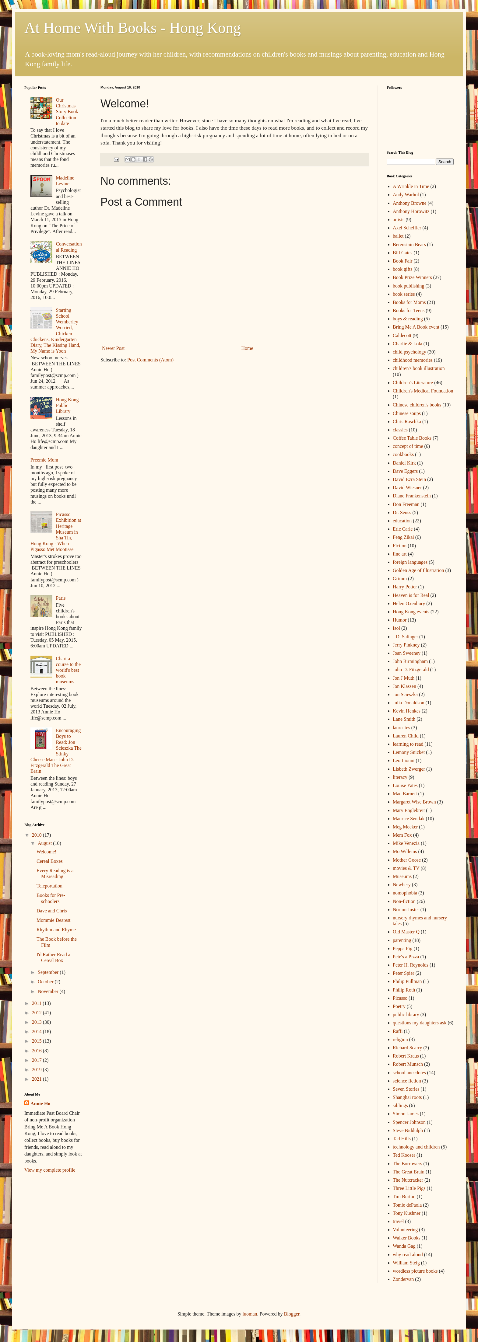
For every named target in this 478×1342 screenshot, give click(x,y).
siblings (400, 1105)
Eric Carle (403, 529)
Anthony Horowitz (411, 211)
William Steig (406, 1262)
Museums (402, 876)
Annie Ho (40, 1103)
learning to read (408, 744)
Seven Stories (406, 1089)
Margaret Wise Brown (414, 801)
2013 (37, 1022)
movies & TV (406, 868)
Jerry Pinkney (406, 644)
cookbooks (403, 454)
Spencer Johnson (409, 1122)
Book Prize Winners (412, 277)
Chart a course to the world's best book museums (68, 670)
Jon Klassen (404, 686)
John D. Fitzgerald (411, 669)
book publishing (408, 285)
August (45, 843)
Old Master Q (406, 931)
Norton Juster (406, 909)
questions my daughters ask (419, 1022)
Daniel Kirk (404, 462)
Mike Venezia (406, 843)
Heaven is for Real (411, 595)
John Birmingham (410, 661)
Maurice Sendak (408, 818)
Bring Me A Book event (416, 326)
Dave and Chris (52, 910)
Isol (396, 628)
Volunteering (405, 1229)
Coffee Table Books (412, 438)
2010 (37, 835)
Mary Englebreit (409, 810)
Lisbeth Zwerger (409, 769)
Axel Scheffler (407, 227)
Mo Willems (405, 851)
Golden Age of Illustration (418, 570)
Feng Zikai (403, 537)
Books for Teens (408, 310)
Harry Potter (405, 586)
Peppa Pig (402, 948)
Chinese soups (407, 413)
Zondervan (403, 1279)
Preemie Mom (44, 459)
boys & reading (408, 318)
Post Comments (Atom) (150, 359)
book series (404, 294)
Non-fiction (404, 901)
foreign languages (410, 562)
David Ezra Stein (409, 479)
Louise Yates (405, 785)
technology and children (416, 1146)
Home (247, 348)
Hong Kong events (411, 611)
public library (406, 1014)
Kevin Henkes (406, 710)
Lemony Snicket (409, 752)
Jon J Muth (403, 678)
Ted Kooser (404, 1155)
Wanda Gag (404, 1246)
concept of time (408, 446)
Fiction (399, 545)
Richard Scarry (407, 1047)
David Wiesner (407, 487)
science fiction (407, 1080)
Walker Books (406, 1237)
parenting (402, 940)
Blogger (292, 1313)
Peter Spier (403, 973)
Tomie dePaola (407, 1205)
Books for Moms (409, 302)
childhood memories (413, 360)
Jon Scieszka (405, 694)
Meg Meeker (405, 826)
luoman (250, 1313)
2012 (37, 1012)
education (402, 520)
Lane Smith (404, 719)
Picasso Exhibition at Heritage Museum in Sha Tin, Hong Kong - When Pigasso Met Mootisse (55, 532)
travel (398, 1221)
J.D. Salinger (405, 636)
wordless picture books (415, 1271)
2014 (37, 1031)
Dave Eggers (405, 471)
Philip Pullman (407, 981)
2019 (37, 1069)
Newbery (402, 884)
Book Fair (402, 260)
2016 (37, 1050)
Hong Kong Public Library (67, 405)
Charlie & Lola (407, 343)
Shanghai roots (407, 1097)
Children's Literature (413, 382)
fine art (400, 553)
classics (400, 429)
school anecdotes (409, 1072)
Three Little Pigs (409, 1188)
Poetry (399, 1006)
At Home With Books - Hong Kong (132, 27)
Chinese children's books (417, 404)
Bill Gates (402, 252)
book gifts (402, 269)
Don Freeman (406, 504)
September (49, 972)
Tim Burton (404, 1196)
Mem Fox (402, 835)
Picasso (400, 998)
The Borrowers (407, 1163)
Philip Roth (404, 989)
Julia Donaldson (408, 702)
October (46, 981)
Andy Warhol (406, 194)
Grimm (400, 578)
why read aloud (408, 1254)
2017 (37, 1060)
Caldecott (402, 335)
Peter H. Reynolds (410, 964)
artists (398, 219)
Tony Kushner (406, 1213)
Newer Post (113, 348)
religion (400, 1039)
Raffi (398, 1031)
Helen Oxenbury (409, 603)
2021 (37, 1079)
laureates (401, 727)
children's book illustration (419, 368)
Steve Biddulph (408, 1130)
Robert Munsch (408, 1064)
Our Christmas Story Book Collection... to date (68, 111)
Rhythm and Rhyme (56, 929)
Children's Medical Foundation (423, 390)
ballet (398, 236)
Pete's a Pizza (406, 956)
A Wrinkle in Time (411, 186)
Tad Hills (402, 1138)
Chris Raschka (407, 421)
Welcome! (46, 851)
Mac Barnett (405, 793)
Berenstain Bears (409, 244)
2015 (37, 1041)
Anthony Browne (410, 203)
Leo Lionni (404, 760)
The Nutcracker (408, 1180)
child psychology (409, 351)
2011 (37, 1003)
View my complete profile (49, 1170)
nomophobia (405, 892)
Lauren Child (406, 735)
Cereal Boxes (50, 861)
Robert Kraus (406, 1055)
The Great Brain (408, 1171)
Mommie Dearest (54, 920)
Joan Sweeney (406, 653)
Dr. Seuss (402, 512)
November (49, 991)
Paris (60, 598)
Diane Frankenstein (412, 495)
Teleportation (49, 885)
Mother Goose (407, 860)
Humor (399, 619)
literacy (400, 777)
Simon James (406, 1113)
